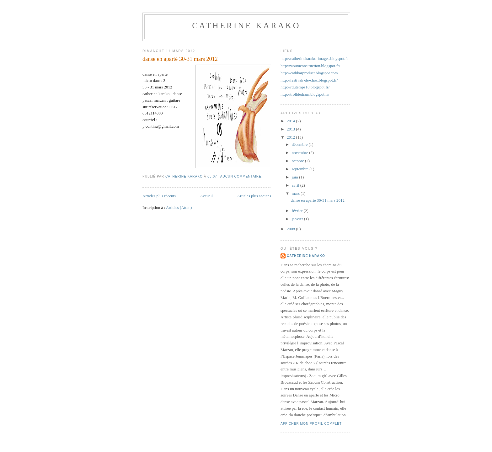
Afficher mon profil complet (311, 423)
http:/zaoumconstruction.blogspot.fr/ (310, 65)
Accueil (206, 196)
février (298, 210)
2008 (291, 228)
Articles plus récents (159, 196)
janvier (298, 218)
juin (295, 177)
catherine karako (246, 25)
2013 (291, 129)
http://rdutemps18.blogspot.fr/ (305, 87)
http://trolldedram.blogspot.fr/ (305, 94)
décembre (300, 144)
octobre (298, 160)
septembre (301, 169)
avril (296, 185)
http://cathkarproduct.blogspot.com (309, 73)
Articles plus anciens (254, 196)
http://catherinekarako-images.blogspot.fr (314, 58)
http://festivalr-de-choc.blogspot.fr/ (309, 80)
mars (296, 193)
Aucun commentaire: (242, 176)
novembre (300, 152)
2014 (291, 121)
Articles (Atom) (179, 207)
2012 (291, 137)
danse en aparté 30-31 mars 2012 (180, 59)
